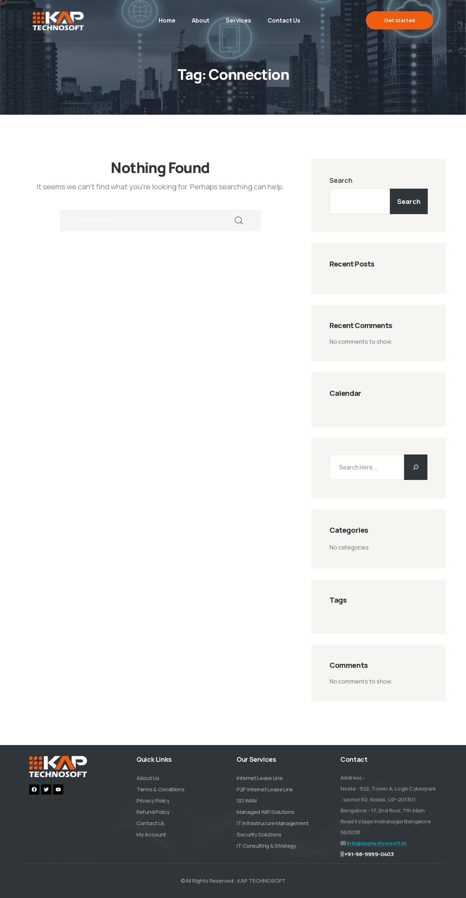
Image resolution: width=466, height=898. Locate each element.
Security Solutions (259, 834)
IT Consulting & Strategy (266, 846)
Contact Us (284, 20)
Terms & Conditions (161, 789)
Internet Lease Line (260, 778)
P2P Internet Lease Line (265, 789)
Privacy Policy (153, 800)
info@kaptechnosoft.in (376, 843)
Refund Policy (153, 812)
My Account (151, 834)
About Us (148, 778)
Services (238, 20)
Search (340, 180)
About (200, 20)
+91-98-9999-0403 (369, 854)
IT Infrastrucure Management (273, 823)
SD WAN (246, 800)
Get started (399, 20)
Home (167, 20)
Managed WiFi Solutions (265, 812)
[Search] (415, 467)
